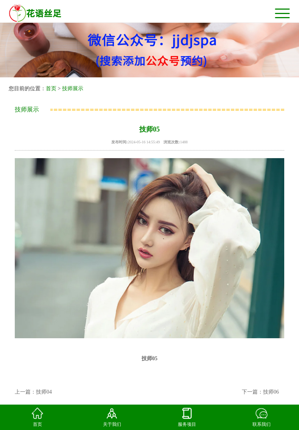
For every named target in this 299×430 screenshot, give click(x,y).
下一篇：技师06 (260, 392)
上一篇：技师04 (33, 392)
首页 (51, 88)
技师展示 (72, 88)
